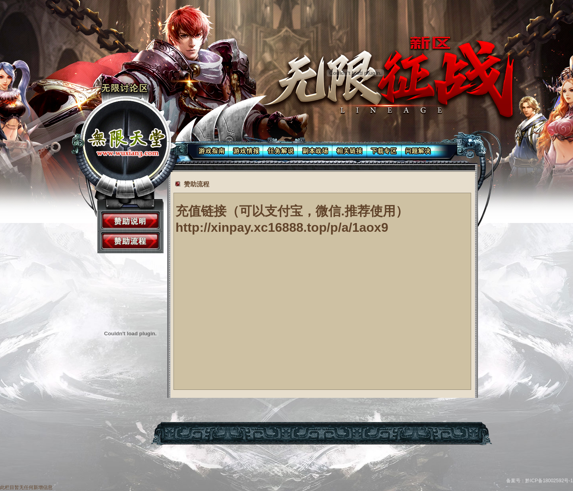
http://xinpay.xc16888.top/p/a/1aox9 (281, 227)
